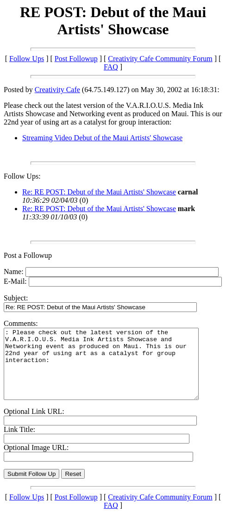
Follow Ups (26, 58)
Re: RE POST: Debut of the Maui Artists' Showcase (99, 192)
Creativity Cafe (57, 90)
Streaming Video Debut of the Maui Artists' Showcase (102, 138)
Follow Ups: (22, 176)
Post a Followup (28, 255)
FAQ (111, 67)
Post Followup (76, 58)
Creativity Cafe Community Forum (160, 58)
